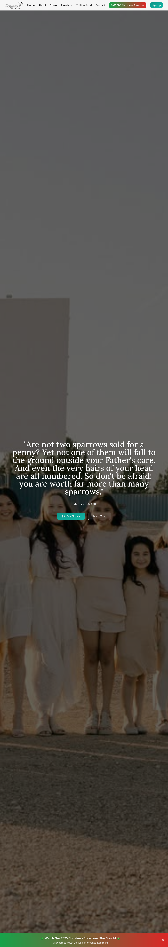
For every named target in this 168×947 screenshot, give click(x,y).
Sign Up (156, 5)
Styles (53, 5)
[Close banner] (163, 940)
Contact (100, 5)
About (42, 5)
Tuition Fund (84, 5)
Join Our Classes (71, 516)
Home (31, 5)
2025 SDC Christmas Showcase (127, 5)
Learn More (99, 516)
